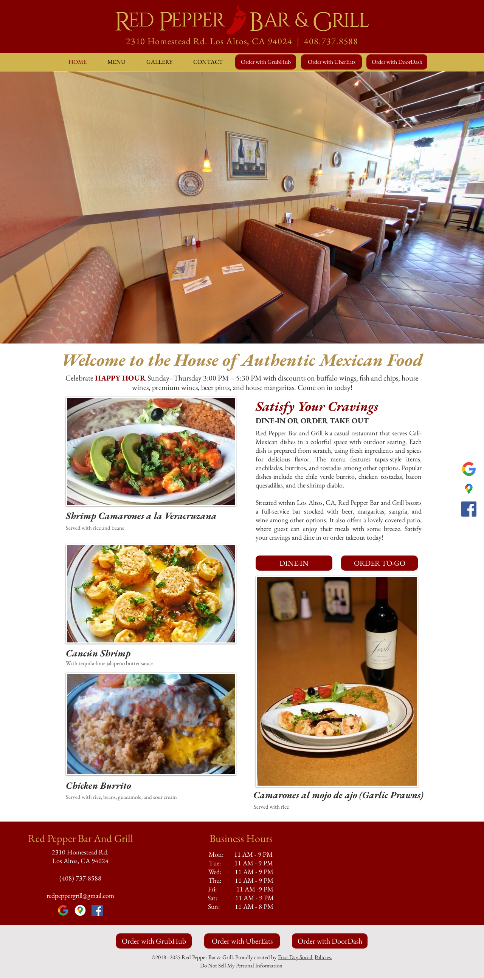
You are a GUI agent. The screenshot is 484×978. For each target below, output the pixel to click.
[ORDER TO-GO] (379, 563)
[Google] (468, 469)
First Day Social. (295, 957)
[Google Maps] (468, 489)
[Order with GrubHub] (265, 62)
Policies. (323, 957)
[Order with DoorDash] (396, 62)
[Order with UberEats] (331, 62)
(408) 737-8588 (80, 878)
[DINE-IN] (294, 563)
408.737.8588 (331, 41)
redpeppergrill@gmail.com (80, 895)
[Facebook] (468, 509)
